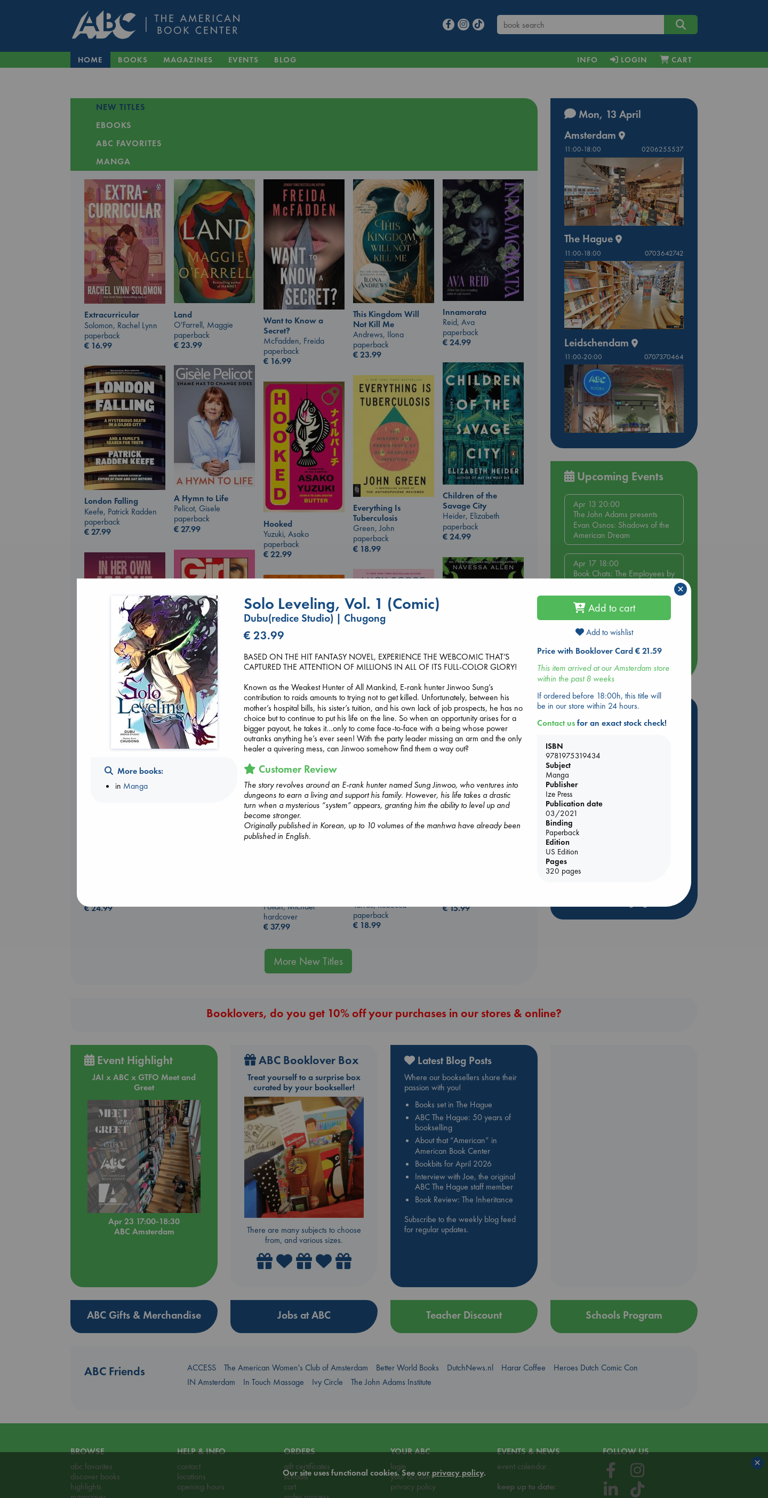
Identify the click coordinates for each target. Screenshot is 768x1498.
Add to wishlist (604, 632)
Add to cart (604, 608)
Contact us (556, 722)
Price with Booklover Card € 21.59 (599, 650)
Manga (135, 785)
